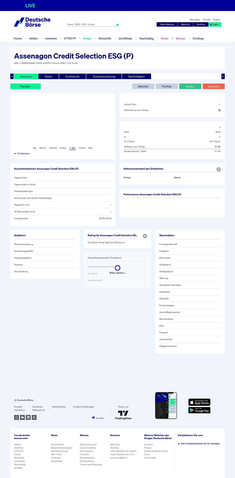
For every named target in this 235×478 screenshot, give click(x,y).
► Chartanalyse (22, 153)
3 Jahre (81, 147)
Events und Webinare (91, 464)
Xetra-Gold (150, 457)
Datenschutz (38, 410)
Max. (90, 147)
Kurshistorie (72, 76)
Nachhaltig (146, 38)
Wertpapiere (86, 451)
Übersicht (26, 76)
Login (214, 24)
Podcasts (56, 457)
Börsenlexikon (87, 457)
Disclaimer (37, 406)
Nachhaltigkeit (136, 76)
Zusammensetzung (104, 76)
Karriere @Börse (118, 457)
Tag (34, 147)
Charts (48, 76)
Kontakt (206, 19)
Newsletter (195, 19)
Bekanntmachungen (61, 447)
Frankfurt (25, 86)
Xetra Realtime (167, 24)
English (216, 19)
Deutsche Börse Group (156, 451)
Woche (42, 147)
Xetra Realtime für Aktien (123, 451)
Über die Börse (88, 447)
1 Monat (53, 147)
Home (18, 38)
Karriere (148, 444)
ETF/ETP (70, 38)
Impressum (19, 410)
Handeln (84, 454)
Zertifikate (125, 38)
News (164, 38)
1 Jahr (72, 147)
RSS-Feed (56, 454)
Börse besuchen (88, 444)
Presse (147, 447)
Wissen (180, 38)
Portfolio (201, 24)
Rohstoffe (105, 38)
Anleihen (51, 38)
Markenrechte (59, 406)
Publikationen (87, 461)
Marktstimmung (59, 451)
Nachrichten (57, 444)
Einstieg (198, 38)
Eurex (147, 454)
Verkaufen (214, 86)
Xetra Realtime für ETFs (122, 454)
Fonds (87, 38)
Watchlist (185, 24)
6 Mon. (63, 147)
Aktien (33, 38)
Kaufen (190, 86)
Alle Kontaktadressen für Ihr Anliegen (199, 443)
